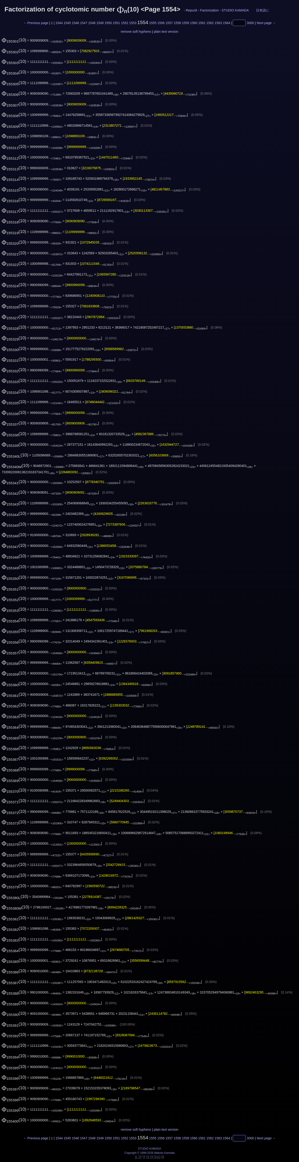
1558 (177, 23)
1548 (92, 23)
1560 (193, 23)
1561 (202, 23)
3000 (250, 23)
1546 (75, 23)
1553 (132, 23)
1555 (152, 23)
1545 (67, 23)
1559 (185, 23)
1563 (218, 23)
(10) (14, 39)
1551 (116, 23)
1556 (161, 23)
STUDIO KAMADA (235, 10)
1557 (169, 23)
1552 (124, 23)
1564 (226, 23)
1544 (59, 23)
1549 (100, 23)
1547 (83, 23)
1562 (210, 23)
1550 (108, 23)
